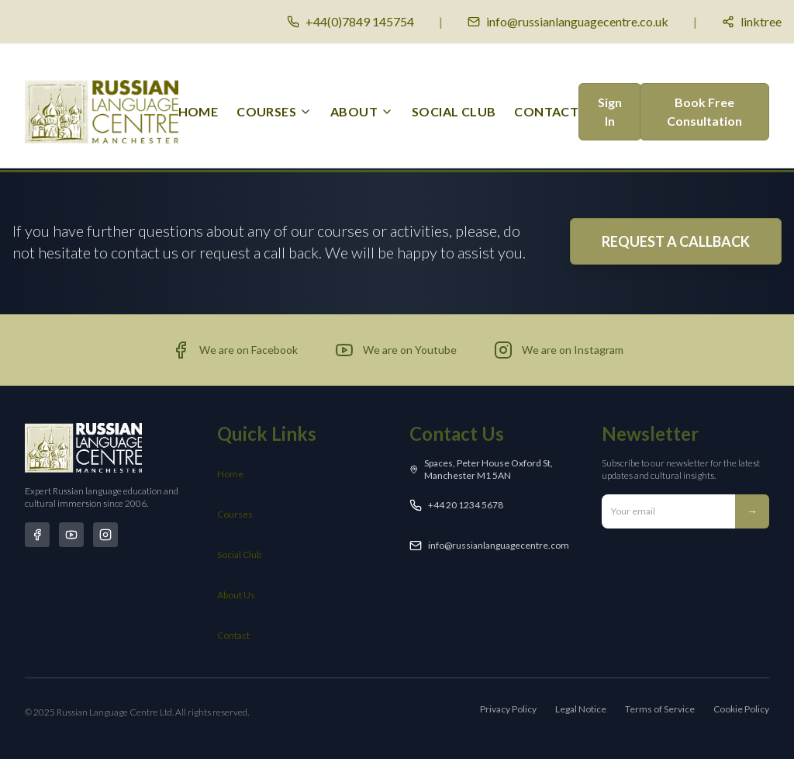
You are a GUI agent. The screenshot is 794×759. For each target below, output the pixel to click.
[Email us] (568, 21)
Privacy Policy (508, 709)
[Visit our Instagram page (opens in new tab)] (558, 350)
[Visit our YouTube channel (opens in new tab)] (396, 350)
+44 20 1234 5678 (465, 505)
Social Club (239, 554)
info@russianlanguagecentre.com (498, 545)
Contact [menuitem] (546, 111)
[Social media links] (752, 21)
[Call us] (350, 21)
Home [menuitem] (198, 111)
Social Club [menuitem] (453, 111)
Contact (233, 635)
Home (230, 474)
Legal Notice (580, 709)
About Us (236, 595)
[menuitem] (274, 112)
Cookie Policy (741, 709)
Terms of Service (660, 709)
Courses (235, 514)
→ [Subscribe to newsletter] (752, 511)
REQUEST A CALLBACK (676, 241)
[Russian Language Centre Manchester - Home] (101, 111)
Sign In (610, 111)
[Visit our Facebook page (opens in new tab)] (234, 350)
